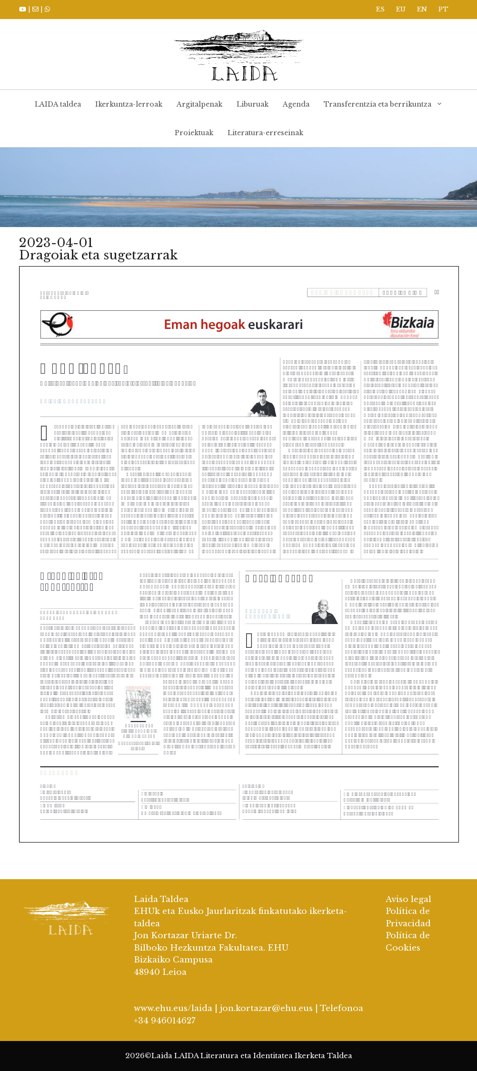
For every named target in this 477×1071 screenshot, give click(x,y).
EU (401, 9)
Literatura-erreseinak (265, 133)
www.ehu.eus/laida (173, 1008)
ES (380, 9)
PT (443, 9)
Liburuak (252, 104)
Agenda (296, 104)
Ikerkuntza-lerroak (128, 104)
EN (422, 9)
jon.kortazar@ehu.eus (266, 1008)
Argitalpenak (199, 104)
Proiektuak (194, 133)
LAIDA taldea (58, 104)
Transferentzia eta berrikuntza (387, 104)
